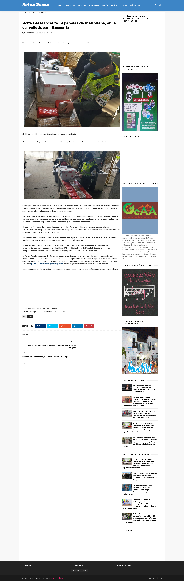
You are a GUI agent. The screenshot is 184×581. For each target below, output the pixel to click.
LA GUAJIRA (72, 5)
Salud (85, 570)
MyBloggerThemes (60, 578)
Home (26, 16)
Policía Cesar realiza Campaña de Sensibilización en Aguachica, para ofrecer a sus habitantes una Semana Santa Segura (141, 518)
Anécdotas (137, 5)
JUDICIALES (61, 5)
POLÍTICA (117, 5)
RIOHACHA (84, 5)
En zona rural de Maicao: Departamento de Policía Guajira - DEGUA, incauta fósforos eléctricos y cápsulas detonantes (140, 427)
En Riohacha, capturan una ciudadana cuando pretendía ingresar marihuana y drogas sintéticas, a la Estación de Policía (141, 442)
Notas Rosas (38, 5)
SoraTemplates (37, 578)
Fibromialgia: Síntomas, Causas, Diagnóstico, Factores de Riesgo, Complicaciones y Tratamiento (139, 490)
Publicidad (76, 570)
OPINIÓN (107, 5)
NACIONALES (96, 5)
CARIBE (126, 5)
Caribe (32, 16)
